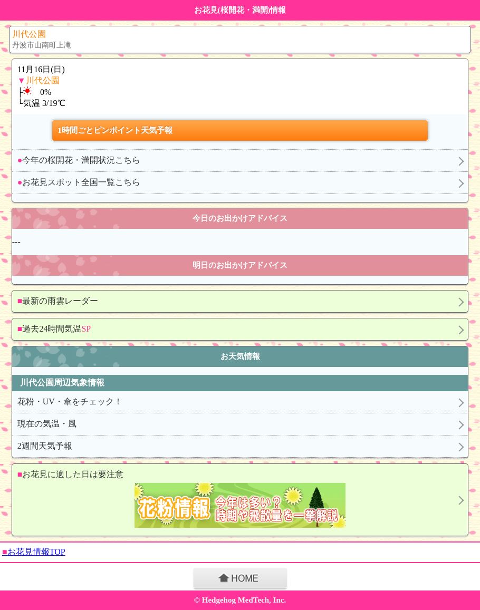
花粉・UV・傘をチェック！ (69, 401)
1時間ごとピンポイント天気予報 (114, 130)
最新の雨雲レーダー (58, 300)
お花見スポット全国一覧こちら (79, 182)
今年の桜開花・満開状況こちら (79, 160)
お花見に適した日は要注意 (235, 500)
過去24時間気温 (54, 328)
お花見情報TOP (33, 551)
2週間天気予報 (44, 445)
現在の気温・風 (46, 423)
